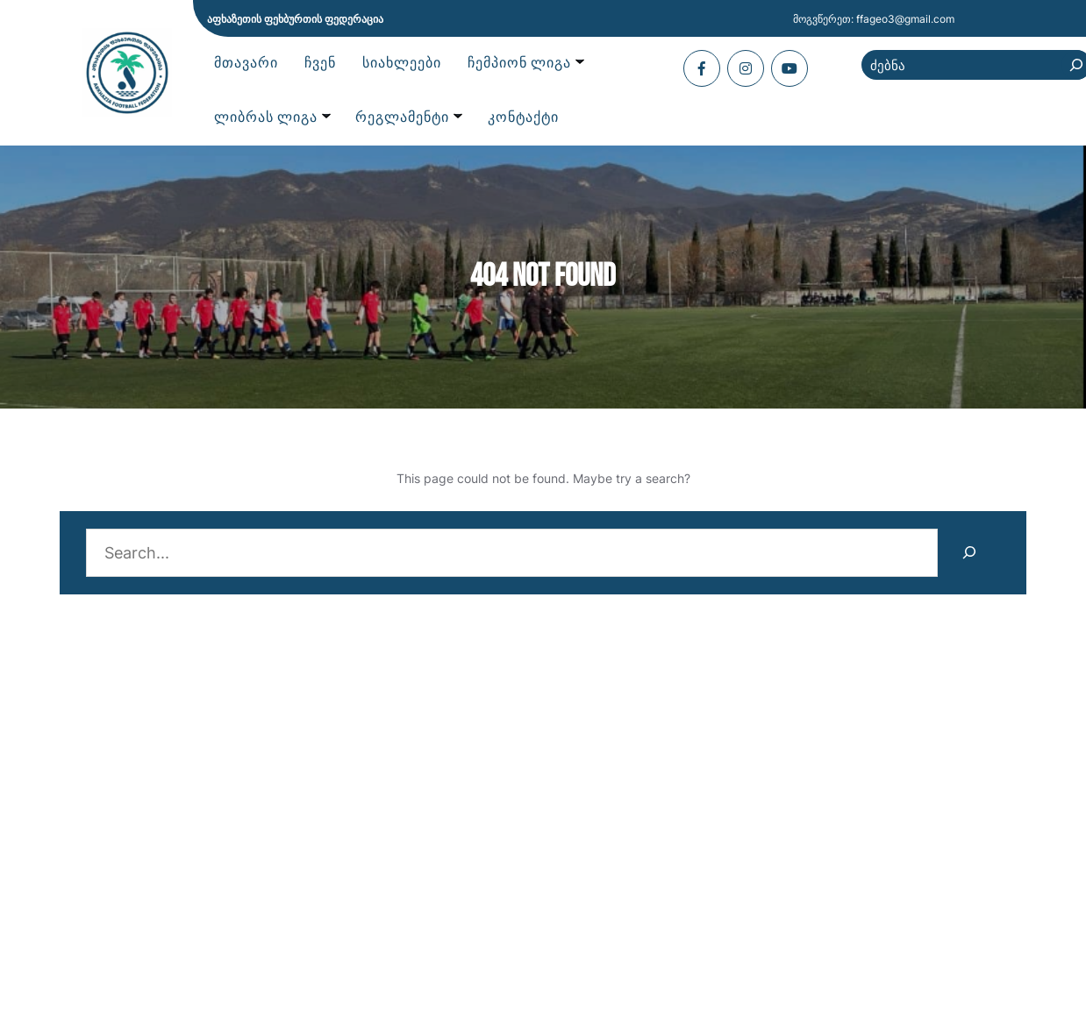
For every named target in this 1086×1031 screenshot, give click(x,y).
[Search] (969, 553)
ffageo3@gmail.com (905, 18)
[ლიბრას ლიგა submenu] (272, 118)
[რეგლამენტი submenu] (408, 118)
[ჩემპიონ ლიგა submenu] (525, 64)
